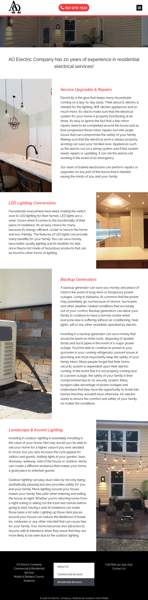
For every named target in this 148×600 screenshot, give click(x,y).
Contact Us (119, 568)
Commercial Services (70, 574)
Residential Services (69, 582)
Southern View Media (96, 598)
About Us (63, 566)
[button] (139, 8)
